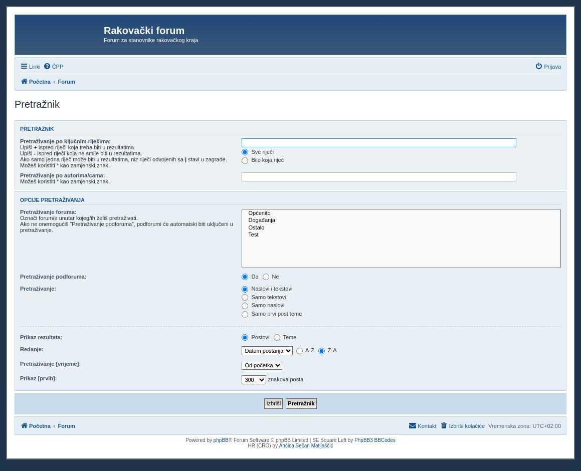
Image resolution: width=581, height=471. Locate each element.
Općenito (401, 213)
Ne (271, 277)
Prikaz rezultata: (41, 337)
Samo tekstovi (264, 297)
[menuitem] (53, 67)
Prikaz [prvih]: (38, 378)
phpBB (221, 440)
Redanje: (31, 349)
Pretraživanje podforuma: (53, 277)
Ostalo (401, 227)
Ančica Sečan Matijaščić (306, 445)
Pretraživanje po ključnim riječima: (65, 141)
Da (250, 277)
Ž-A (327, 350)
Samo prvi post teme (272, 314)
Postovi (255, 337)
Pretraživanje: (38, 289)
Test (401, 235)
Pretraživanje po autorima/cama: (62, 175)
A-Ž (305, 350)
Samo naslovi (263, 305)
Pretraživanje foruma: (48, 212)
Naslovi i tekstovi (267, 289)
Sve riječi (258, 152)
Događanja (401, 220)
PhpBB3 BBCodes (375, 440)
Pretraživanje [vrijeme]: (50, 364)
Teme (285, 337)
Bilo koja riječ (263, 160)
